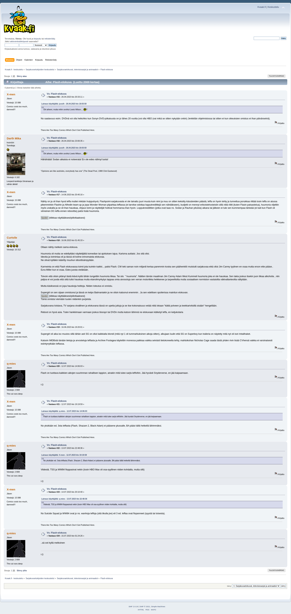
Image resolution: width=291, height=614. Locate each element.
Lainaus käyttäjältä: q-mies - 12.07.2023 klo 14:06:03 (64, 411)
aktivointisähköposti (19, 41)
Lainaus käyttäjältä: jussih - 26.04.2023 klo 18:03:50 (63, 104)
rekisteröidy (49, 39)
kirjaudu (37, 39)
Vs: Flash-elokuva (56, 94)
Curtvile (12, 237)
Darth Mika (14, 138)
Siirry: (229, 586)
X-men (11, 94)
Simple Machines (158, 606)
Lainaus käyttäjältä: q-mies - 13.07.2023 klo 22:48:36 (64, 499)
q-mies (11, 363)
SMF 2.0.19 (133, 606)
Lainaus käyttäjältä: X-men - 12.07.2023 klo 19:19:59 (64, 455)
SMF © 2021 (145, 606)
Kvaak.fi (262, 7)
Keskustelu (273, 7)
